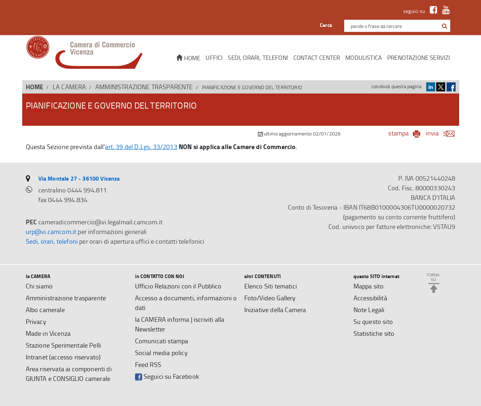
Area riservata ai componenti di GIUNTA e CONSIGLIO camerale (69, 373)
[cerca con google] (444, 26)
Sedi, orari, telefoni (258, 57)
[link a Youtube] (444, 11)
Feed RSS (148, 364)
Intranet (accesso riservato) (63, 357)
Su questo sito (373, 321)
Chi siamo (39, 286)
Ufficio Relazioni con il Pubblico (178, 286)
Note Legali (369, 309)
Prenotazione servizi (418, 57)
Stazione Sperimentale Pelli (63, 345)
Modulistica (363, 57)
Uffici (214, 57)
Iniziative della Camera (275, 309)
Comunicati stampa (161, 340)
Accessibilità (370, 297)
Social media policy (161, 352)
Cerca (326, 25)
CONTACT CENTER (316, 57)
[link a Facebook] (431, 11)
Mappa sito (368, 286)
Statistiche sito (374, 333)
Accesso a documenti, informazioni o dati (186, 302)
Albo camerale (45, 309)
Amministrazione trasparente (144, 86)
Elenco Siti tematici (270, 286)
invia (442, 133)
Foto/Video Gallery (270, 297)
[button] (444, 26)
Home (188, 57)
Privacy (36, 321)
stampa (398, 133)
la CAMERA (69, 86)
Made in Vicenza (48, 333)
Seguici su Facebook (167, 376)
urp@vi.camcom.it (51, 231)
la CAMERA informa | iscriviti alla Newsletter (180, 324)
